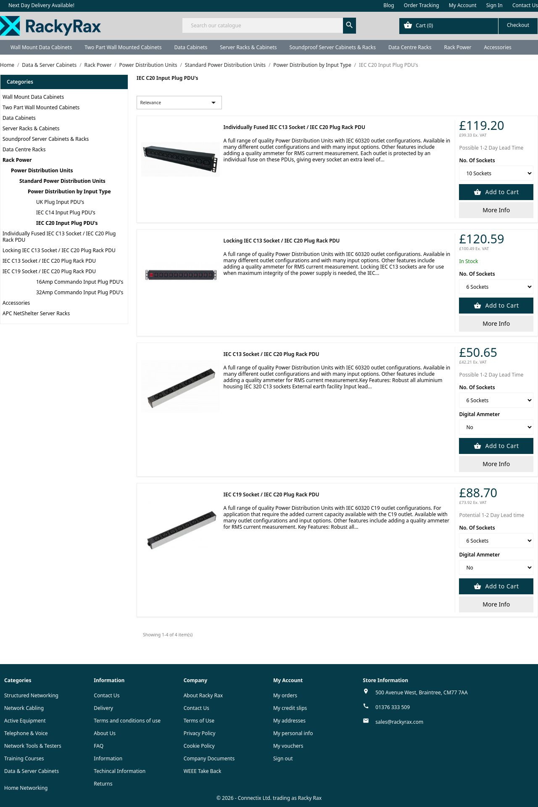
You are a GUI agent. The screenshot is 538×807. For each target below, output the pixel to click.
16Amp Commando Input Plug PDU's (79, 281)
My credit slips (290, 708)
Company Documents (209, 758)
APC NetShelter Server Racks (36, 313)
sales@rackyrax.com (399, 721)
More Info (496, 210)
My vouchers (288, 745)
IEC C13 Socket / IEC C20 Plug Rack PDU (49, 260)
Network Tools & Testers (32, 745)
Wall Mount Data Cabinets (41, 47)
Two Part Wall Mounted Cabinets (122, 47)
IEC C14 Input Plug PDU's (65, 212)
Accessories (497, 47)
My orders (285, 695)
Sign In (494, 5)
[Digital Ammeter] (496, 427)
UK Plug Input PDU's (60, 202)
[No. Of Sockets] (496, 173)
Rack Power (457, 47)
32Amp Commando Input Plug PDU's (79, 292)
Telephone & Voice (26, 733)
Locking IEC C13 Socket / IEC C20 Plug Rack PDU (59, 250)
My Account (463, 5)
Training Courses (24, 758)
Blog (388, 5)
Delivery (103, 708)
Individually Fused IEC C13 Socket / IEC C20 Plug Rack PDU (59, 236)
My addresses (289, 720)
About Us (105, 733)
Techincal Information (119, 771)
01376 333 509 (392, 707)
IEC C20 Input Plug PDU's (67, 223)
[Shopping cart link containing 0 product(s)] (468, 26)
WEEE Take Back (203, 771)
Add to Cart (501, 192)
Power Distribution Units (42, 170)
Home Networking (25, 787)
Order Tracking (421, 5)
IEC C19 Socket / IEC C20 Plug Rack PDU (49, 271)
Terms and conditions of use (127, 720)
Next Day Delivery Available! (41, 5)
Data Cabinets (190, 47)
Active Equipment (25, 720)
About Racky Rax (203, 695)
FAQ (98, 745)
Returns (103, 783)
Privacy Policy (200, 733)
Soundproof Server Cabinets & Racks (333, 47)
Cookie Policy (199, 745)
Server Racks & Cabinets (248, 47)
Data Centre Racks (410, 47)
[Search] (269, 25)
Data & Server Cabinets (31, 771)
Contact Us (525, 5)
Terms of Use (199, 720)
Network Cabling (24, 708)
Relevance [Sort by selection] (179, 103)
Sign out (283, 758)
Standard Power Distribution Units (62, 181)
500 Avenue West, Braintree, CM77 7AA (421, 692)
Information (108, 758)
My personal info (293, 733)
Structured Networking (31, 695)
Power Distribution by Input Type (69, 191)
